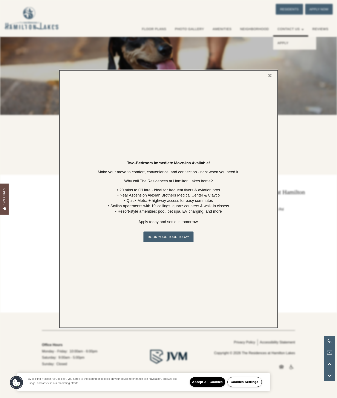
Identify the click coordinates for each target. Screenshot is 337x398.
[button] (168, 237)
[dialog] (168, 199)
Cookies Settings (244, 382)
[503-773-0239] (329, 341)
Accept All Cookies (207, 382)
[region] (143, 382)
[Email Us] (329, 352)
